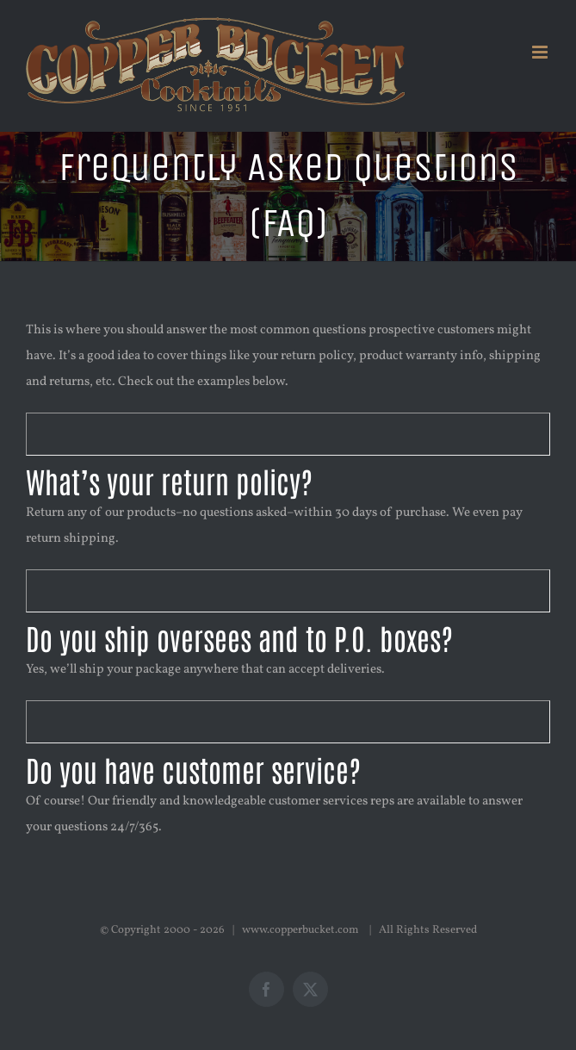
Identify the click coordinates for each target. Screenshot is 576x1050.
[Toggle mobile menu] (541, 52)
